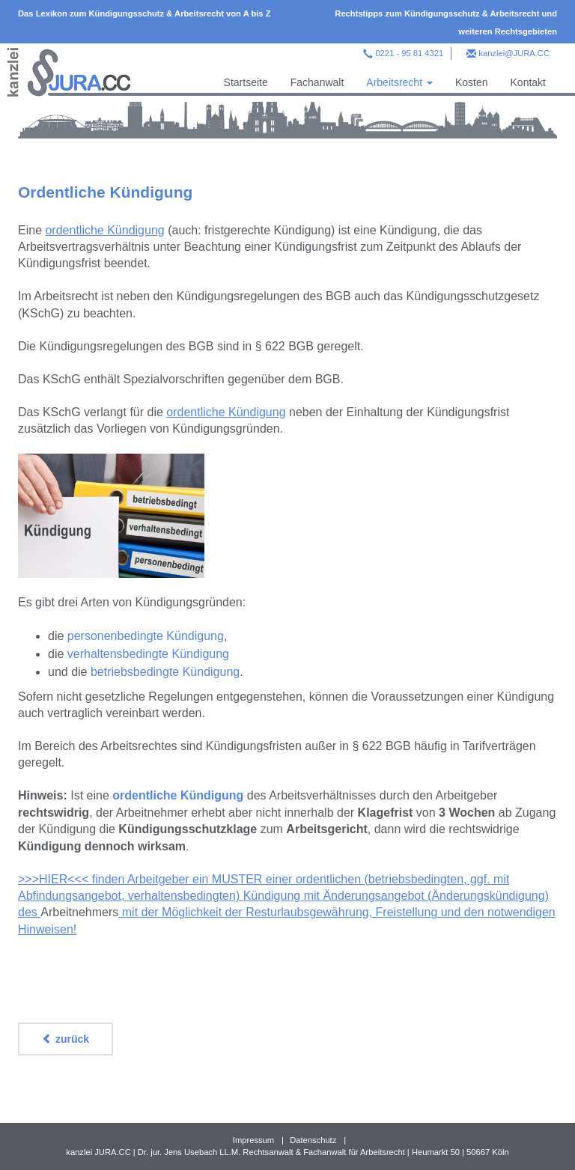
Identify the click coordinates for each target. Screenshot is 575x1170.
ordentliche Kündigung (104, 230)
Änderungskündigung (487, 895)
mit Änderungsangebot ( (365, 895)
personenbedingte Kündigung (145, 636)
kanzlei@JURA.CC (514, 53)
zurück (65, 1039)
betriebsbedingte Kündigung (165, 671)
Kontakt (528, 82)
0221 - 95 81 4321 (409, 53)
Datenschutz (313, 1140)
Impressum (253, 1140)
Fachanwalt (317, 82)
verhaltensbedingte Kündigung (148, 654)
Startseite (246, 82)
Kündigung (272, 895)
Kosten (471, 82)
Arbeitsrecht (399, 82)
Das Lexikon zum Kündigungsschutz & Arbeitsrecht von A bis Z (144, 13)
